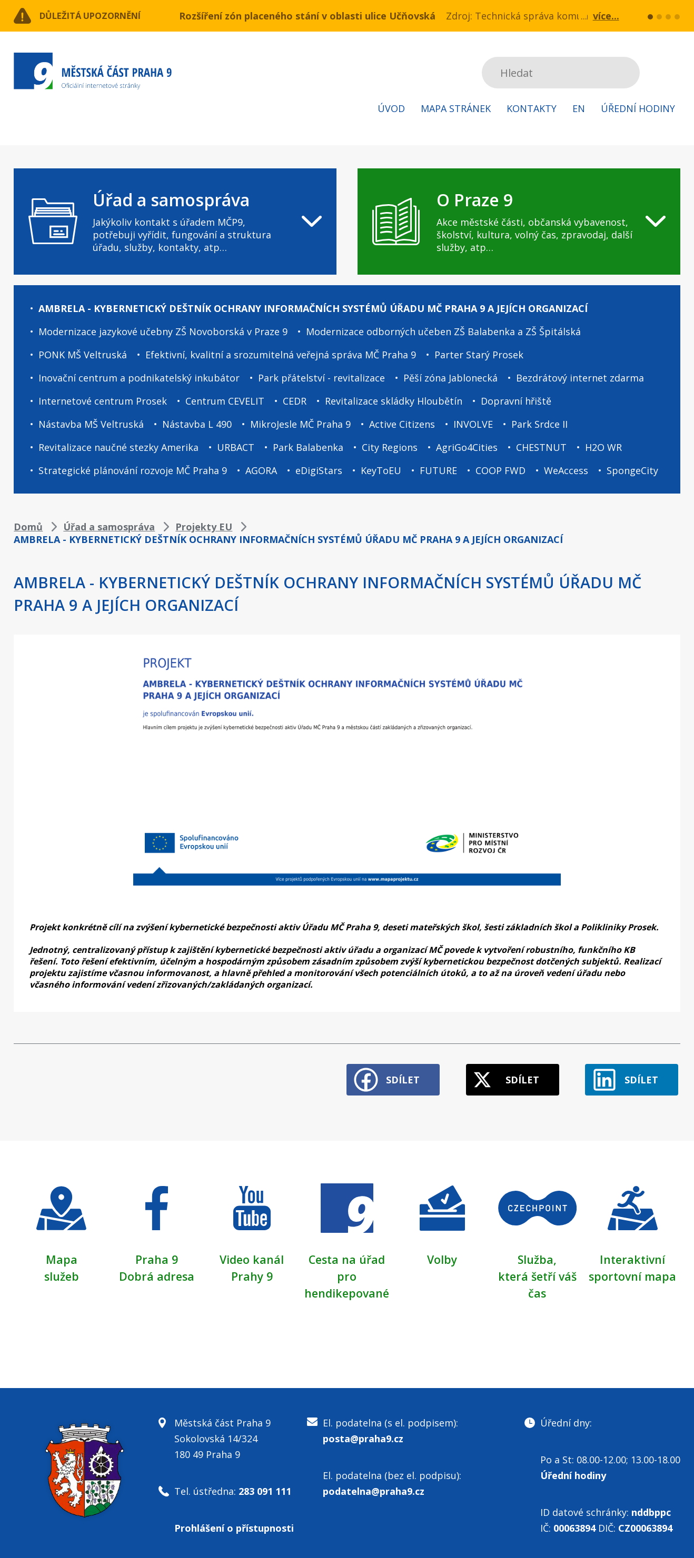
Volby (442, 1255)
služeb (61, 1272)
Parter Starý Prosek (478, 354)
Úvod (391, 108)
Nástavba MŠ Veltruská (91, 424)
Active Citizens (402, 424)
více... (606, 15)
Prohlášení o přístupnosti (234, 1523)
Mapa (61, 1255)
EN (578, 108)
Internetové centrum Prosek (102, 401)
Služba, (537, 1255)
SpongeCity (632, 470)
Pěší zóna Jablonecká (450, 377)
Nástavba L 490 (197, 424)
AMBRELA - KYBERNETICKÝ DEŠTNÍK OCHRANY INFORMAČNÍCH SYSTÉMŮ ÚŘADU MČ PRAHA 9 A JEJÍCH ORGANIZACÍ (313, 308)
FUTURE (438, 470)
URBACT (235, 447)
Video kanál (252, 1255)
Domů (28, 526)
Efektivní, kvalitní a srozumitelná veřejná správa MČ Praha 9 (280, 354)
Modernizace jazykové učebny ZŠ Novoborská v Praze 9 (162, 331)
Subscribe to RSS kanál (670, 72)
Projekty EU (203, 526)
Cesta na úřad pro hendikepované (347, 1271)
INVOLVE (473, 424)
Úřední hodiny (638, 108)
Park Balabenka (308, 447)
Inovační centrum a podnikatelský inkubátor (139, 377)
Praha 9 (157, 1255)
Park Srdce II (539, 424)
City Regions (390, 447)
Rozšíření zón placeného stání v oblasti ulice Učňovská (307, 15)
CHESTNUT (541, 447)
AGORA (261, 470)
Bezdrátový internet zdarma (580, 377)
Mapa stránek (456, 108)
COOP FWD (500, 470)
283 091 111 (265, 1487)
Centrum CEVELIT (224, 401)
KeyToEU (381, 470)
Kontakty (532, 108)
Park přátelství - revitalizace (321, 377)
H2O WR (603, 447)
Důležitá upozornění (99, 15)
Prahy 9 (251, 1272)
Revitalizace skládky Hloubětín (393, 401)
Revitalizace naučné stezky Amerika (118, 447)
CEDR (294, 401)
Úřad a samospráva (109, 526)
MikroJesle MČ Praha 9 (300, 424)
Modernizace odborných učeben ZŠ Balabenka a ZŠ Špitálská (443, 331)
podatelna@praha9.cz (373, 1487)
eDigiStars (318, 470)
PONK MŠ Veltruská (82, 354)
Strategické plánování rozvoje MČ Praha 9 (132, 470)
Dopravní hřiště (516, 401)
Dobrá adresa (156, 1272)
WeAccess (566, 470)
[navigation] (175, 221)
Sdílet (390, 1075)
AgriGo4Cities (467, 447)
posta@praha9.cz (363, 1434)
